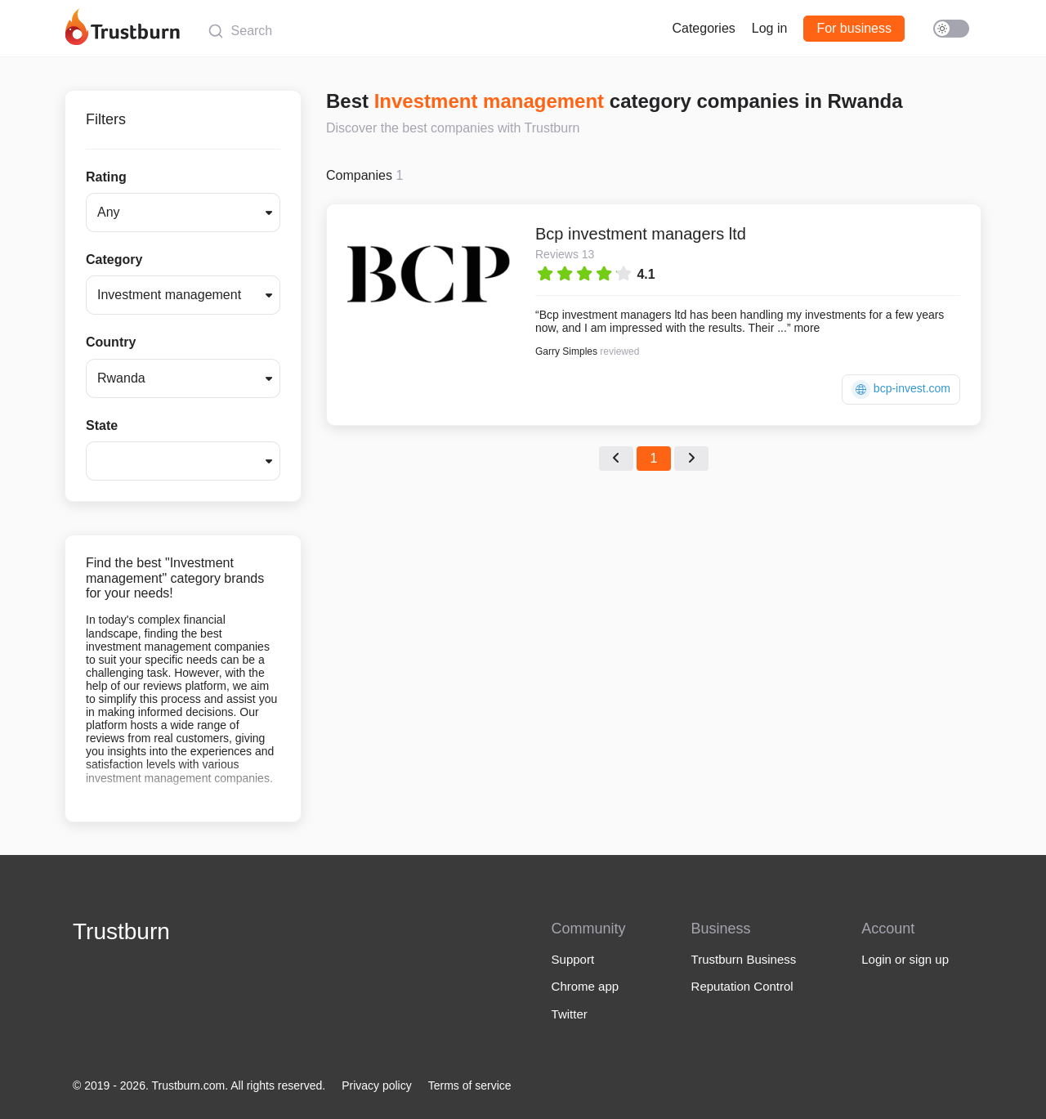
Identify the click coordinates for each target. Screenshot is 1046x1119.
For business (854, 28)
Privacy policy (377, 1085)
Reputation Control (742, 986)
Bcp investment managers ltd (640, 234)
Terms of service (470, 1085)
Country (111, 342)
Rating (106, 177)
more (806, 327)
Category (114, 259)
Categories (703, 28)
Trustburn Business (744, 959)
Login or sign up (905, 959)
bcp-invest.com (901, 389)
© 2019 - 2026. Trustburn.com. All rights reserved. (199, 1085)
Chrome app (585, 986)
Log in (770, 28)
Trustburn (121, 931)
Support (573, 959)
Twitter (570, 1014)
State (102, 425)
